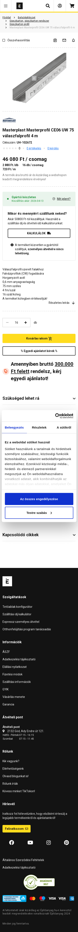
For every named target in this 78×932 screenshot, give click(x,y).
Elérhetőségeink (13, 768)
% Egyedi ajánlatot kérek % (39, 351)
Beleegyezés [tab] (14, 427)
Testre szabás (39, 512)
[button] (5, 6)
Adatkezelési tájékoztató (19, 659)
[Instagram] (48, 842)
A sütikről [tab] (64, 427)
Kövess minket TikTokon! (18, 791)
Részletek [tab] (39, 427)
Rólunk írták (10, 783)
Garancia (8, 704)
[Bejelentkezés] (60, 6)
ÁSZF (6, 651)
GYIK (5, 689)
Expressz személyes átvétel (20, 621)
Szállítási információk (16, 682)
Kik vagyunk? (10, 761)
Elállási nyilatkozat (14, 666)
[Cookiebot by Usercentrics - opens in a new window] (55, 416)
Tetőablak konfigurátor (17, 606)
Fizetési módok (12, 674)
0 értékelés (34, 148)
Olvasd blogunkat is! (15, 776)
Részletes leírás (62, 303)
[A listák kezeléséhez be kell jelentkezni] (57, 40)
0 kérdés (53, 148)
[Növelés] (25, 322)
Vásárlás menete (13, 697)
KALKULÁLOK (39, 233)
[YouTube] (30, 842)
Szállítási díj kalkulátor (16, 614)
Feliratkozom (16, 828)
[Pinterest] (66, 842)
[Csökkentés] (7, 322)
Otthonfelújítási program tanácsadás (26, 629)
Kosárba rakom (39, 339)
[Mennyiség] (16, 322)
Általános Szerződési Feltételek (23, 860)
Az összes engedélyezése (39, 499)
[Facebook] (11, 842)
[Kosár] (72, 6)
